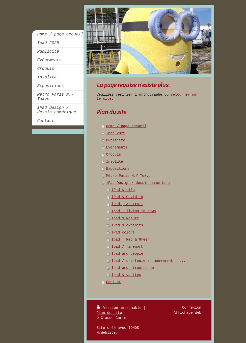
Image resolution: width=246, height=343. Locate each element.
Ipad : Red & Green (131, 240)
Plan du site (109, 313)
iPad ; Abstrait (127, 204)
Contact (113, 282)
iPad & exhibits (127, 225)
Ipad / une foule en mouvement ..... (149, 261)
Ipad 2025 (115, 133)
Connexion (191, 308)
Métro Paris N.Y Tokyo (128, 176)
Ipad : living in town (134, 211)
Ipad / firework (127, 247)
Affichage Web (187, 313)
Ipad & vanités (126, 275)
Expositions (117, 169)
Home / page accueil (126, 126)
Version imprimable (120, 308)
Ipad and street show (133, 268)
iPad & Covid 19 (127, 197)
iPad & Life (123, 190)
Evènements (116, 147)
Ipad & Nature (125, 218)
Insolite (114, 162)
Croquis (113, 155)
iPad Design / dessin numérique (138, 183)
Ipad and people (127, 254)
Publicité (115, 140)
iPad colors (123, 232)
